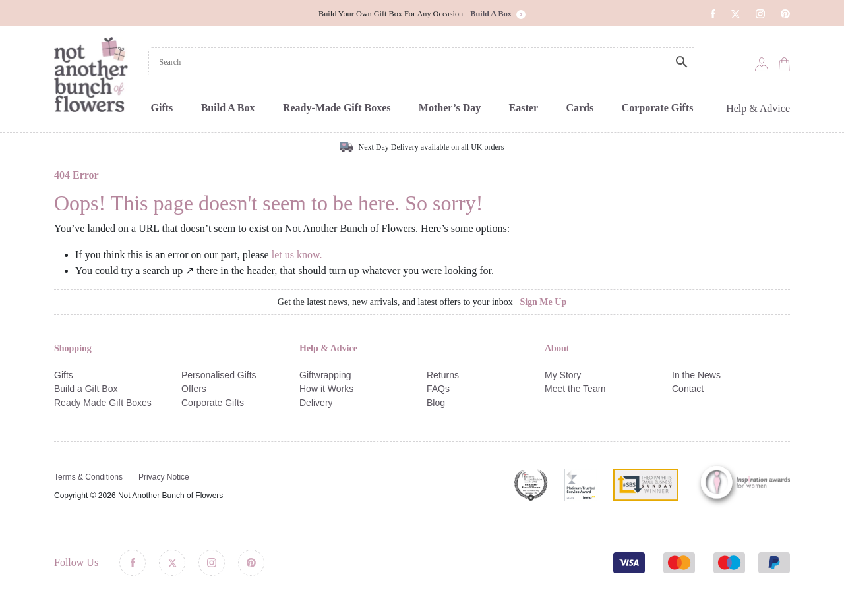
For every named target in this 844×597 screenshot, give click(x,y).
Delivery (316, 402)
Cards (579, 107)
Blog (436, 402)
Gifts (162, 107)
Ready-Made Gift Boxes (337, 107)
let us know (296, 254)
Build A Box (228, 107)
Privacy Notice (163, 477)
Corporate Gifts (658, 107)
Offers (193, 389)
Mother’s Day (450, 107)
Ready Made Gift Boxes (103, 402)
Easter (523, 107)
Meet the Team (575, 389)
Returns (443, 375)
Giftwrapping (325, 375)
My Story (563, 375)
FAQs (438, 389)
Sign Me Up (543, 302)
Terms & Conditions (88, 477)
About (557, 348)
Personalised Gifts (218, 375)
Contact (688, 389)
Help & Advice (758, 108)
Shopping (73, 348)
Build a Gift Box (86, 389)
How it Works (326, 389)
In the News (696, 375)
